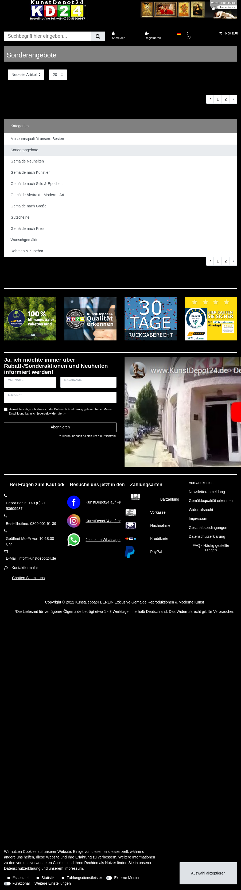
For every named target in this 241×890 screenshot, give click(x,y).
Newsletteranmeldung (207, 492)
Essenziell (21, 878)
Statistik (48, 878)
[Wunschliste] (200, 36)
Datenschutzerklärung (207, 536)
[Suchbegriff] (47, 36)
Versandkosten (201, 483)
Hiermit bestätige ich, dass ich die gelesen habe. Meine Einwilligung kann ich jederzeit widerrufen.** (60, 411)
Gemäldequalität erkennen (211, 500)
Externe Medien (127, 878)
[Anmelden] (125, 36)
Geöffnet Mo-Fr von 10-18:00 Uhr (30, 541)
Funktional (21, 883)
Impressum (198, 518)
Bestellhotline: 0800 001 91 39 (31, 523)
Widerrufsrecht (201, 510)
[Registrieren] (158, 36)
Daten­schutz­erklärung (22, 868)
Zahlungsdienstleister (84, 878)
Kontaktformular (24, 568)
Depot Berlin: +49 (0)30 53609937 (25, 506)
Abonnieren (60, 427)
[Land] (179, 33)
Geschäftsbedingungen (208, 527)
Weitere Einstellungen (52, 883)
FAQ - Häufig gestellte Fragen (211, 547)
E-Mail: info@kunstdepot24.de (31, 558)
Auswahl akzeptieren (208, 873)
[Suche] (98, 36)
